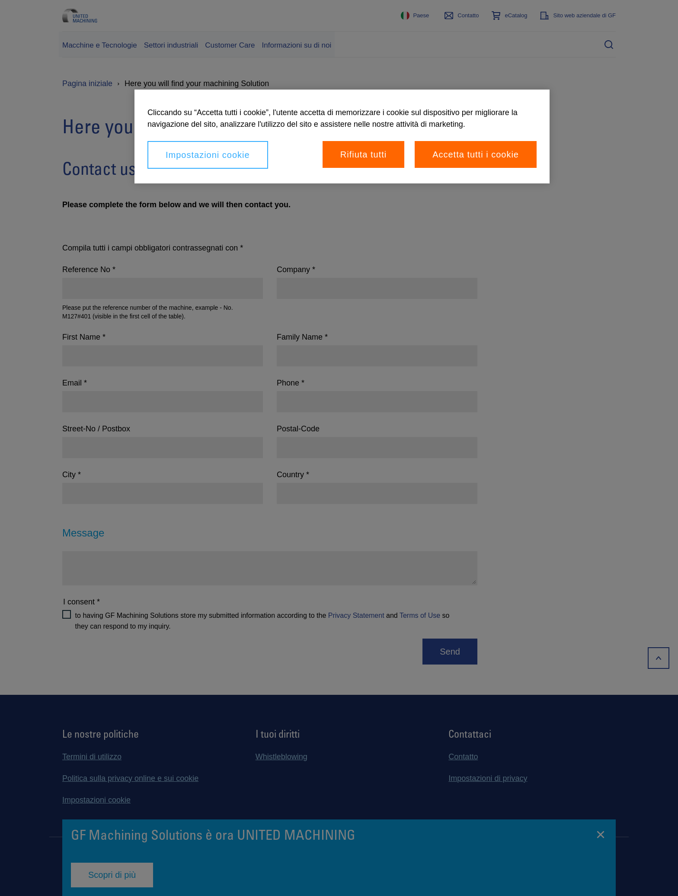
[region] (342, 136)
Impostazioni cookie (208, 155)
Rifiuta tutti (363, 154)
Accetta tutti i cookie (475, 154)
